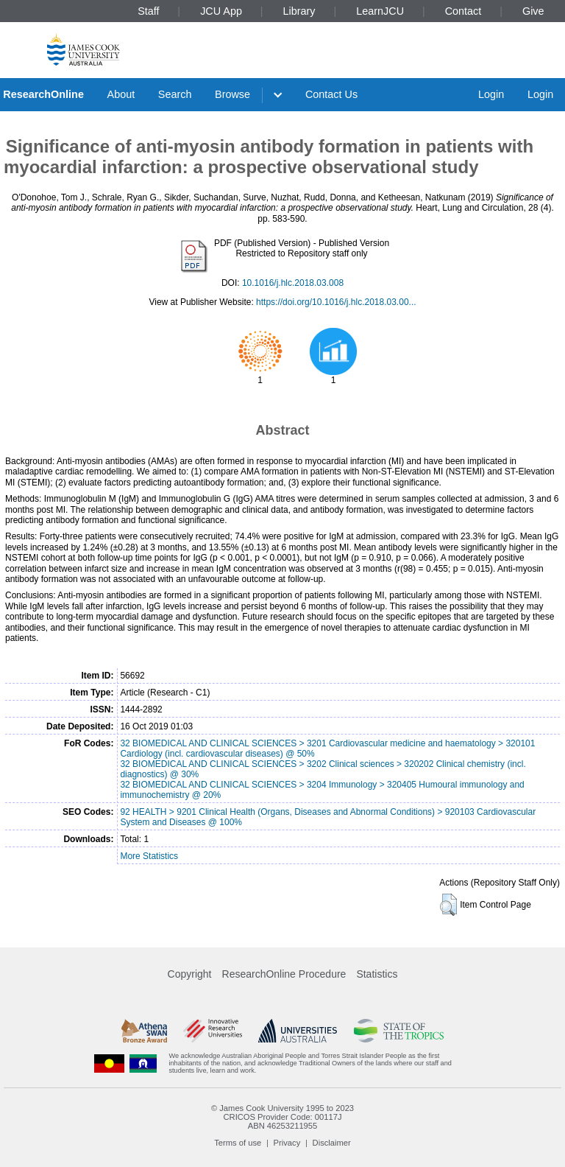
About (121, 94)
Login (491, 94)
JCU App (221, 11)
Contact (463, 11)
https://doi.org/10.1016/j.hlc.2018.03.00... (336, 302)
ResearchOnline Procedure (284, 974)
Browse (232, 94)
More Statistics (149, 856)
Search (175, 94)
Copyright (190, 974)
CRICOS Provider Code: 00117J (282, 1116)
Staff (148, 11)
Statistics (376, 974)
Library (299, 11)
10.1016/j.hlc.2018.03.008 (293, 283)
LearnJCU (380, 11)
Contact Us (331, 94)
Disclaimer (332, 1142)
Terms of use (237, 1142)
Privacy (287, 1142)
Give (533, 11)
